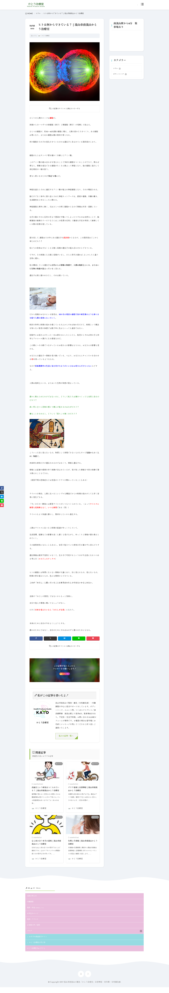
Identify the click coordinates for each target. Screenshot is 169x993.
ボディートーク (120, 74)
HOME (30, 14)
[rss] (88, 980)
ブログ (29, 936)
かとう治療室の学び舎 (38, 948)
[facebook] (36, 639)
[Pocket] (93, 639)
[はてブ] (64, 639)
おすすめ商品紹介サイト (39, 942)
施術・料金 (36, 912)
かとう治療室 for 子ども (37, 954)
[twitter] (50, 639)
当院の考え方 (32, 900)
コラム (38, 13)
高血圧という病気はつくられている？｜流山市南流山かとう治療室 (46, 791)
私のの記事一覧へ (67, 737)
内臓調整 (30, 906)
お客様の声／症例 (34, 930)
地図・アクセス (33, 924)
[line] (78, 639)
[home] (81, 980)
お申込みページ (33, 918)
